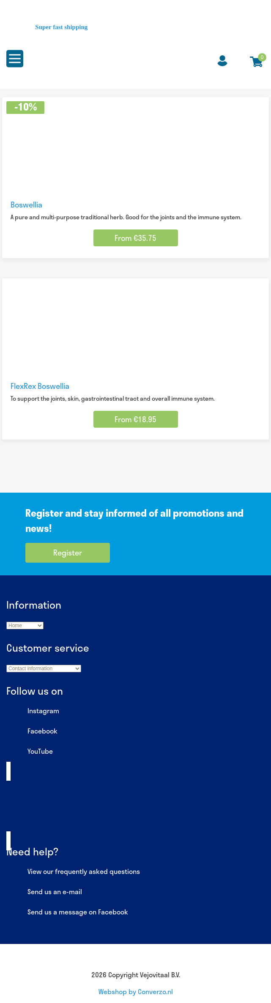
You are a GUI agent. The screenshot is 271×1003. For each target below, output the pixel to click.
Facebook (31, 731)
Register (67, 552)
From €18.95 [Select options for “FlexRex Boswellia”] (135, 419)
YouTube (29, 752)
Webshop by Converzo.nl (136, 991)
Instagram (32, 711)
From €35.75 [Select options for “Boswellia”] (135, 238)
